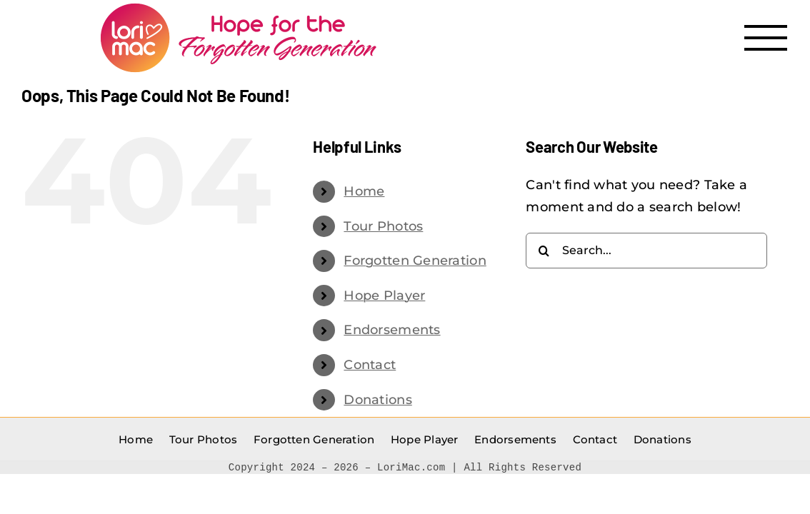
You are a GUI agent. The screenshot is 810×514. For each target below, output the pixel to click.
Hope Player (384, 295)
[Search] (543, 250)
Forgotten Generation (415, 260)
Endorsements (392, 330)
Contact (370, 365)
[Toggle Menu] (766, 38)
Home (364, 191)
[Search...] (646, 250)
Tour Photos (383, 226)
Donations (377, 400)
